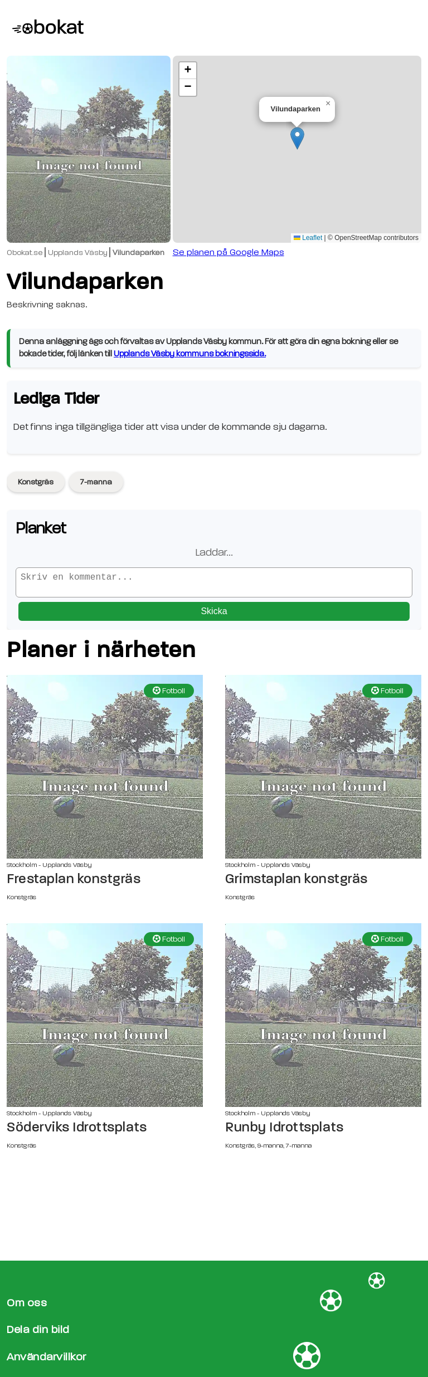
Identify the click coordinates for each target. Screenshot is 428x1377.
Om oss (27, 1302)
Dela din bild (38, 1330)
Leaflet (308, 238)
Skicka (214, 615)
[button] (297, 138)
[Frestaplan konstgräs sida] (105, 771)
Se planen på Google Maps (228, 252)
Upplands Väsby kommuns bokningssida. (190, 354)
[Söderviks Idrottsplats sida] (105, 1019)
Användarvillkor (46, 1356)
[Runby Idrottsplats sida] (323, 1019)
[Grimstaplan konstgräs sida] (323, 771)
